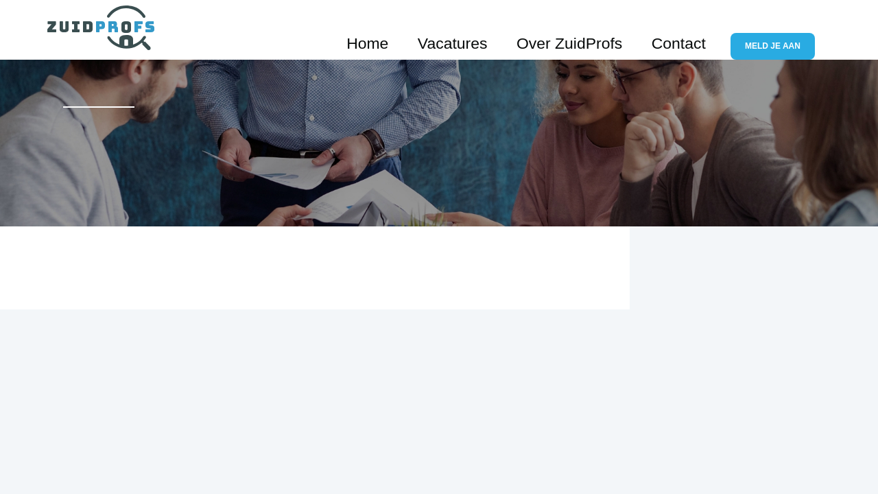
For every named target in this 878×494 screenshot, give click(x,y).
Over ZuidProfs (621, 29)
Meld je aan (781, 30)
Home (478, 29)
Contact (699, 29)
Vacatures (538, 29)
